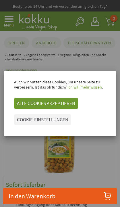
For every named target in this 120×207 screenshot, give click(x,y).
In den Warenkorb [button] (60, 196)
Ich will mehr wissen (84, 87)
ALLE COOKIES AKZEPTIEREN (46, 103)
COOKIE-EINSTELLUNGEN (42, 119)
